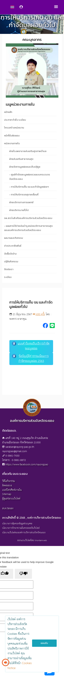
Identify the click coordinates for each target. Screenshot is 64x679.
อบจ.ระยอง (7, 508)
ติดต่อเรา (8, 269)
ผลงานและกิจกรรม (13, 238)
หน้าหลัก (8, 112)
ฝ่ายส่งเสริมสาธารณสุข (21, 159)
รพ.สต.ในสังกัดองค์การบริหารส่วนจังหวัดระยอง (28, 218)
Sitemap (6, 494)
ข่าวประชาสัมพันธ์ (12, 246)
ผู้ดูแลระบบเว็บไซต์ (11, 498)
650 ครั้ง (39, 314)
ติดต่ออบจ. (7, 485)
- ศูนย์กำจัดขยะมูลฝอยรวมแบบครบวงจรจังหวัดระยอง (29, 177)
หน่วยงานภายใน (12, 143)
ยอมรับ (44, 643)
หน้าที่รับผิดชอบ (12, 135)
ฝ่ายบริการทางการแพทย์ (21, 202)
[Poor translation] (23, 574)
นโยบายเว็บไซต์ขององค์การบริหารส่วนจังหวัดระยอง (23, 533)
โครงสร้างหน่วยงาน (14, 127)
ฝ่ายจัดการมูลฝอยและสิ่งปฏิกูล (24, 167)
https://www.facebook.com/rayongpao (26, 464)
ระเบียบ (8, 277)
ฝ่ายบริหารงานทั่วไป (19, 210)
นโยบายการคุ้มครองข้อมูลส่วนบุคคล (17, 524)
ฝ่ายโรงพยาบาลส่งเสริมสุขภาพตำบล (27, 151)
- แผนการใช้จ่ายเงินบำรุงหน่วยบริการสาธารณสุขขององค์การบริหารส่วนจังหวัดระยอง (28, 228)
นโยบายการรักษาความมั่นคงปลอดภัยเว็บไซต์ (21, 528)
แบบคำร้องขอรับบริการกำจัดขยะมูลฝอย (31, 346)
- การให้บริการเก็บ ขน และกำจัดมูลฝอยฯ (29, 187)
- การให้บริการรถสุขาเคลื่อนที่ (23, 194)
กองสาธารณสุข (35, 31)
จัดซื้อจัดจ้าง (10, 254)
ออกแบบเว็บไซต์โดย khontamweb (32, 540)
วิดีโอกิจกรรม (8, 481)
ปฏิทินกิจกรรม (11, 261)
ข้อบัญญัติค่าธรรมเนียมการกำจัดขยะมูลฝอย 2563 (30, 359)
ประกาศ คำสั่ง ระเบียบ (15, 120)
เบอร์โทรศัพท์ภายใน (12, 490)
